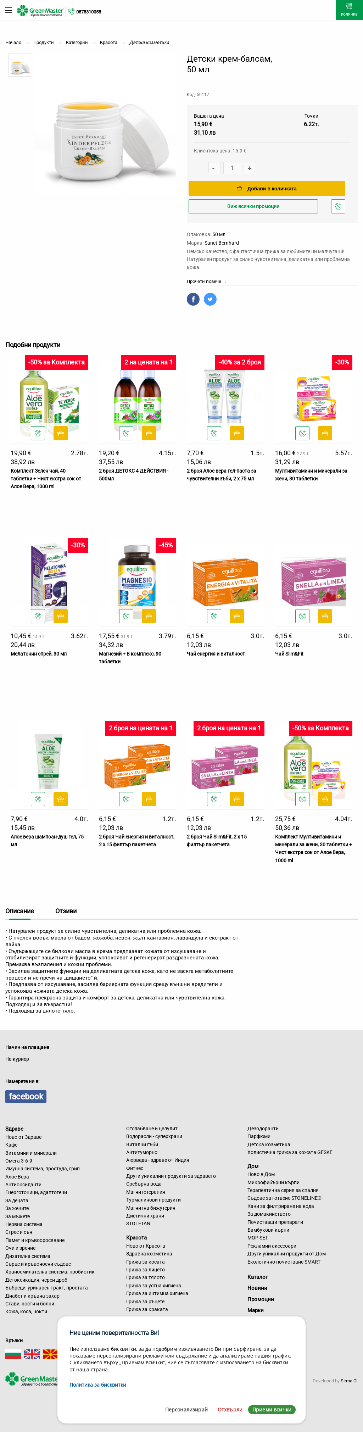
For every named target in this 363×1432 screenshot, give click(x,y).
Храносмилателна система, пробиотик (50, 1272)
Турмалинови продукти (153, 1200)
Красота (136, 1238)
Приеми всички (271, 1409)
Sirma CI (349, 1380)
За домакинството (269, 1214)
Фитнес (134, 1168)
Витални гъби (142, 1144)
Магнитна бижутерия (150, 1208)
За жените (17, 1208)
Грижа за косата (145, 1262)
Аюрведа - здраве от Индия (157, 1160)
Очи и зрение (20, 1248)
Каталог (257, 1277)
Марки (255, 1310)
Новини (257, 1288)
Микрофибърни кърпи (273, 1182)
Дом (252, 1166)
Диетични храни (145, 1216)
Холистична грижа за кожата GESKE (290, 1152)
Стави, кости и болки (29, 1303)
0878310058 (88, 12)
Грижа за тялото (145, 1277)
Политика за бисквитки (97, 1384)
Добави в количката (267, 188)
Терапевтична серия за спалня (283, 1190)
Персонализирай (186, 1409)
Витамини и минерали (31, 1153)
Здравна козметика (149, 1254)
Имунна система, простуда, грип (42, 1168)
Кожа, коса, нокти (26, 1311)
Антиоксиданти (23, 1184)
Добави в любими (339, 208)
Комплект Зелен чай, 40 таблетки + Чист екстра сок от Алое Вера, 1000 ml (46, 479)
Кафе (11, 1145)
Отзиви (66, 911)
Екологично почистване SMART (283, 1262)
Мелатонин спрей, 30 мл (39, 654)
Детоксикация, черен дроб (36, 1280)
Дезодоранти (263, 1128)
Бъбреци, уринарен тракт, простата (46, 1288)
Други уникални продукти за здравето (171, 1176)
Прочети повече (207, 281)
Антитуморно (141, 1152)
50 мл (218, 234)
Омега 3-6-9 (18, 1161)
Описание (19, 911)
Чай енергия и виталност (216, 654)
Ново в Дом (261, 1174)
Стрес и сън (18, 1232)
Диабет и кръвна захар (32, 1296)
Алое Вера (17, 1177)
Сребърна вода (144, 1184)
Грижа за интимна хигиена (157, 1293)
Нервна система (24, 1224)
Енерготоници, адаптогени (36, 1192)
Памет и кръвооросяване (35, 1240)
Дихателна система (27, 1256)
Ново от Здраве (23, 1137)
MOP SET (257, 1238)
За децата (16, 1200)
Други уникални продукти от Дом (286, 1254)
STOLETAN (138, 1223)
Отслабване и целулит (152, 1128)
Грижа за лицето (145, 1269)
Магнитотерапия (145, 1192)
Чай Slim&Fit (289, 654)
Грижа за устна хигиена (153, 1285)
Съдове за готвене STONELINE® (284, 1198)
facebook (26, 1097)
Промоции (260, 1299)
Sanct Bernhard (222, 243)
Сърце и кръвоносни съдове (38, 1264)
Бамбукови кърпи (268, 1230)
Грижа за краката (147, 1309)
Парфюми (258, 1136)
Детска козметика (268, 1144)
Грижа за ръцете (145, 1301)
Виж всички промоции (253, 206)
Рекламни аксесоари (271, 1246)
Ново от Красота (145, 1246)
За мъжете (17, 1216)
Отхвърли (230, 1409)
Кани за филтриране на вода (280, 1206)
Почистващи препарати (275, 1222)
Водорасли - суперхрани (154, 1136)
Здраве (14, 1129)
